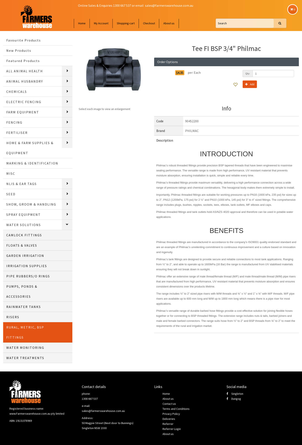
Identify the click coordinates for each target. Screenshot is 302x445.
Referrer (168, 424)
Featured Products (23, 61)
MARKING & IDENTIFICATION (32, 163)
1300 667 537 (90, 399)
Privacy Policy (171, 414)
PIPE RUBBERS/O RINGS (28, 276)
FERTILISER (17, 133)
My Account (101, 23)
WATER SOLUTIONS (23, 225)
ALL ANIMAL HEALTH (24, 71)
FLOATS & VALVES (21, 245)
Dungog (233, 399)
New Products (18, 50)
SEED (11, 194)
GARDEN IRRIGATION (25, 256)
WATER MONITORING (25, 347)
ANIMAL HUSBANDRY (24, 81)
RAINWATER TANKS (23, 307)
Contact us (169, 404)
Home (82, 23)
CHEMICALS (16, 91)
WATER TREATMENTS (25, 358)
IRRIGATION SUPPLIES (26, 266)
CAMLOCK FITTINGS (24, 235)
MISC (10, 173)
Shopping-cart (126, 23)
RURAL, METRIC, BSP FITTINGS (25, 332)
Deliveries (169, 419)
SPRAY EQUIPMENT (23, 214)
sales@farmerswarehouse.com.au (169, 5)
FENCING (14, 122)
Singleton (234, 394)
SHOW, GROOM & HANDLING (31, 204)
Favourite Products (23, 40)
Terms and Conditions (176, 409)
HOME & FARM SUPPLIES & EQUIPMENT (29, 148)
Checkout (149, 23)
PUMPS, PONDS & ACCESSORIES (21, 291)
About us (168, 23)
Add (249, 84)
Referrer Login (172, 429)
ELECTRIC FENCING (23, 102)
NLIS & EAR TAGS (21, 184)
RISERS (12, 317)
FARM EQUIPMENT (22, 112)
